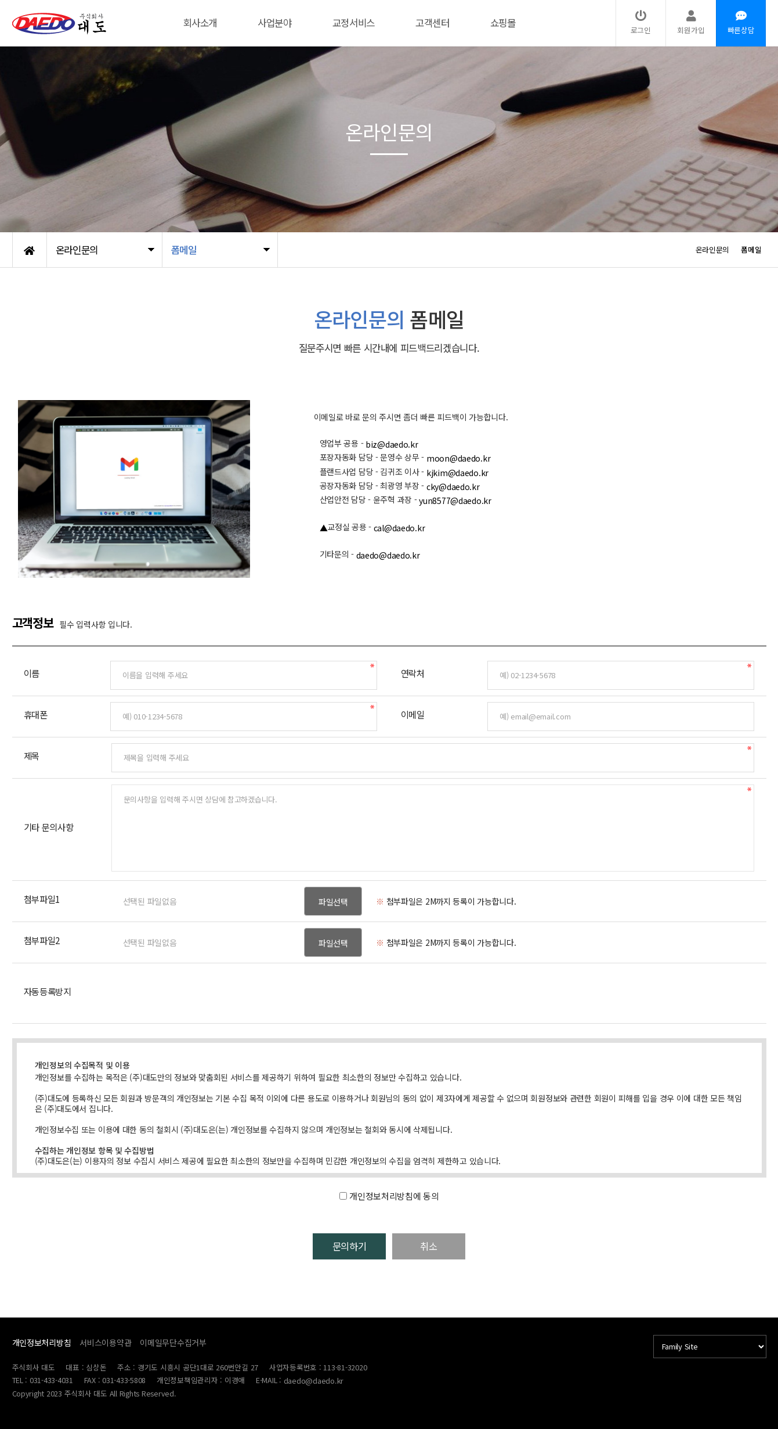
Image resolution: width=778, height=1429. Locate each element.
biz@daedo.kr (392, 444)
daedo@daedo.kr (388, 555)
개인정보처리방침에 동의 (394, 1196)
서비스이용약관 (105, 1342)
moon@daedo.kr (458, 458)
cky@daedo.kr (453, 486)
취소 (444, 1246)
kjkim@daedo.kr (457, 472)
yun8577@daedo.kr (455, 500)
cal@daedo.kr (399, 528)
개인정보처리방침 (41, 1342)
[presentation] (199, 991)
